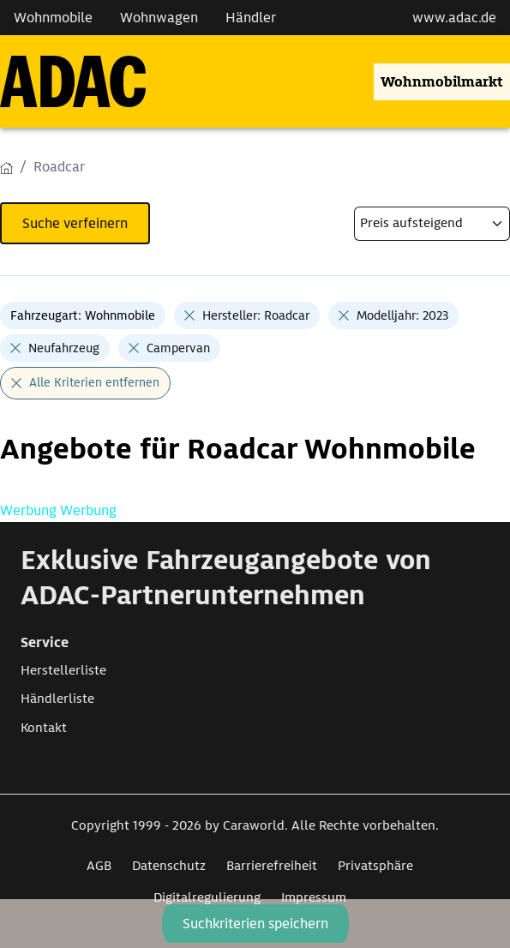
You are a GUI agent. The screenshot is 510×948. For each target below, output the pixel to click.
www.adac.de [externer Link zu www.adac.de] (454, 18)
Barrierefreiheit (271, 865)
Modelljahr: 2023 (402, 315)
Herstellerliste (63, 670)
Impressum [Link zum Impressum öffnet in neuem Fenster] (313, 897)
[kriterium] (432, 223)
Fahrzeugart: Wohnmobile (82, 315)
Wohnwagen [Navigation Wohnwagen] (159, 18)
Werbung (30, 510)
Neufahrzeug (63, 348)
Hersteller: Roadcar (255, 315)
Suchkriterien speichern (255, 924)
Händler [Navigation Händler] (250, 18)
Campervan (178, 348)
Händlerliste (57, 698)
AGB (99, 865)
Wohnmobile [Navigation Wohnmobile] (53, 18)
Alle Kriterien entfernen (94, 382)
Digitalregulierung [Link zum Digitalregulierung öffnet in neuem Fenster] (207, 897)
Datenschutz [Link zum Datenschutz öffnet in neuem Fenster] (169, 865)
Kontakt (44, 727)
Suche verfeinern (75, 223)
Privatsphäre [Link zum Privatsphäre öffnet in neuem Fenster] (375, 865)
